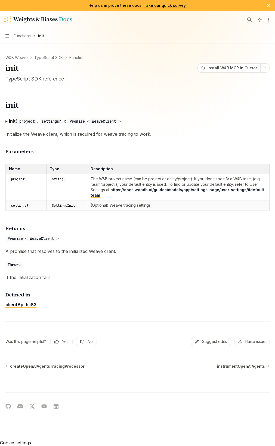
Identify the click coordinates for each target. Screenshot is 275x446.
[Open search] (249, 19)
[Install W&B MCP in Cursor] (228, 68)
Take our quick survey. (165, 5)
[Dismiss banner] (268, 5)
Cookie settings (15, 442)
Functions (77, 57)
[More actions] (268, 19)
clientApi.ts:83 (20, 304)
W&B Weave (16, 57)
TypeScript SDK (48, 57)
